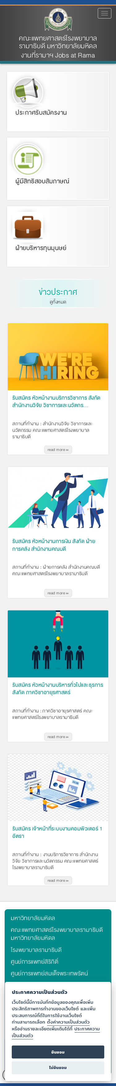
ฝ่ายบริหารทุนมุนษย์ (40, 248)
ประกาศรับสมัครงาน (41, 112)
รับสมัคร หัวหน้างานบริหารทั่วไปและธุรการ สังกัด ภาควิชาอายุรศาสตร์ (57, 689)
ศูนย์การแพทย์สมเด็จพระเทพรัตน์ (49, 973)
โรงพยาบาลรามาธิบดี (36, 950)
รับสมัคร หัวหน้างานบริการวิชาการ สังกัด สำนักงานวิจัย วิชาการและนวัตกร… (56, 402)
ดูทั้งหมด (58, 302)
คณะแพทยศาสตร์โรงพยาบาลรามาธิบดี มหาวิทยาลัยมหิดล (58, 42)
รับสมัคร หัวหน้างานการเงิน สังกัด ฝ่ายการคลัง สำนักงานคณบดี (53, 545)
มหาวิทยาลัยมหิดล (33, 918)
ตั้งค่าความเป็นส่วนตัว (68, 1021)
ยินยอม (58, 1052)
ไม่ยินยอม (58, 1067)
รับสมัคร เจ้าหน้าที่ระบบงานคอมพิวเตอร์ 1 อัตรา (57, 833)
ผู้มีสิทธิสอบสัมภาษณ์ (42, 181)
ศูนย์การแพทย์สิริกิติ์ (34, 962)
